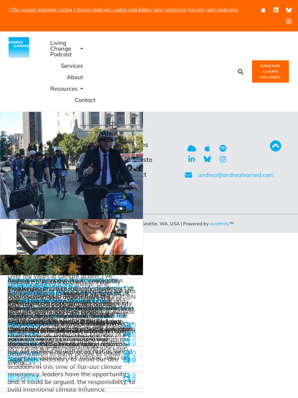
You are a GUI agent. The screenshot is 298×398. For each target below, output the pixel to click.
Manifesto (138, 114)
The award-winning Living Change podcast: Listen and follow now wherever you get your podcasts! (123, 9)
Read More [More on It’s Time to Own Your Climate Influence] (23, 358)
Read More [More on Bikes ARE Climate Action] (23, 279)
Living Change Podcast (109, 42)
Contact (214, 54)
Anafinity (219, 178)
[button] (109, 43)
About (204, 42)
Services (169, 42)
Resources (172, 54)
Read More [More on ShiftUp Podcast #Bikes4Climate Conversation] (23, 313)
